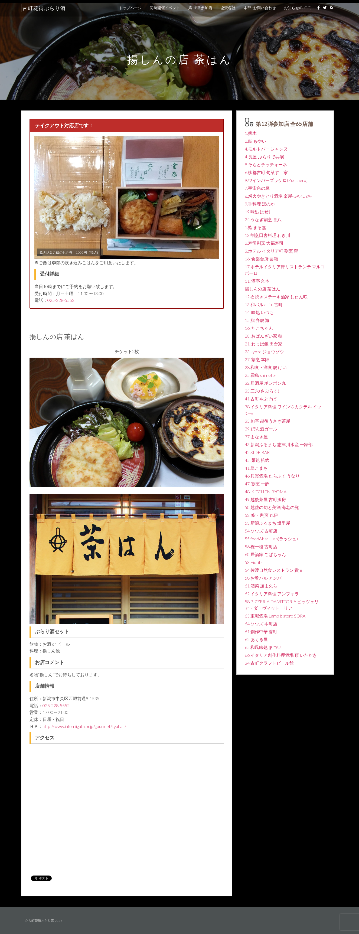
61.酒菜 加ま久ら (261, 585)
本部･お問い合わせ (260, 7)
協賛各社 (228, 7)
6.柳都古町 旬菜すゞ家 (266, 172)
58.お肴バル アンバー (265, 577)
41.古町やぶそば (260, 398)
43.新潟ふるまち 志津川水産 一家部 (279, 444)
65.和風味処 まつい (263, 647)
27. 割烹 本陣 (257, 359)
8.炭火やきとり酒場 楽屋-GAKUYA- (278, 195)
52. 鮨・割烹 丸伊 (261, 515)
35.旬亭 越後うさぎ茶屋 (267, 420)
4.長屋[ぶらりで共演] (265, 156)
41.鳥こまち (256, 468)
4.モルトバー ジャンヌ (266, 148)
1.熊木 (251, 133)
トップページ (130, 7)
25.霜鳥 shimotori (261, 375)
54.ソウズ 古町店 (261, 530)
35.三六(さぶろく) (262, 390)
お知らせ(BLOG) (298, 7)
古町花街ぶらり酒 (44, 8)
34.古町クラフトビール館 (269, 662)
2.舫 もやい (255, 140)
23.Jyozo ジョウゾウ (264, 351)
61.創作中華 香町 (261, 631)
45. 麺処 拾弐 (257, 460)
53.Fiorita (254, 562)
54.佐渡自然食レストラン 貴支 (274, 570)
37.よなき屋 (256, 436)
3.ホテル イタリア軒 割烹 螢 (271, 250)
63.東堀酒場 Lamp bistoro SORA (275, 615)
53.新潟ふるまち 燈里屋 (267, 522)
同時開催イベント (165, 7)
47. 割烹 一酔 (257, 483)
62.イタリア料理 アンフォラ (272, 593)
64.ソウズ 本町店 (261, 623)
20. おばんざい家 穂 (263, 335)
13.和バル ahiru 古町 (264, 304)
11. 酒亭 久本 (257, 280)
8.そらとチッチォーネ (266, 164)
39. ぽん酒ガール (261, 428)
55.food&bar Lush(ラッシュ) (271, 538)
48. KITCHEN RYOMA (265, 491)
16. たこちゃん (259, 328)
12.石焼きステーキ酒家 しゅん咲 (276, 296)
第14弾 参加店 (200, 7)
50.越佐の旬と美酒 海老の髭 (272, 507)
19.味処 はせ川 (259, 211)
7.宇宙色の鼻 (257, 188)
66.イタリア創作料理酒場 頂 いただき (281, 655)
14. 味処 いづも (259, 312)
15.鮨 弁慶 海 (257, 320)
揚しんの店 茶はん (262, 288)
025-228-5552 (60, 300)
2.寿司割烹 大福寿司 (264, 243)
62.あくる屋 (256, 639)
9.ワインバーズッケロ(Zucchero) (276, 180)
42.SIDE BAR (257, 452)
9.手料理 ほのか (260, 203)
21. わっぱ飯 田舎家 (263, 343)
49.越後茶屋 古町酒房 (265, 499)
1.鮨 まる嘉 (255, 227)
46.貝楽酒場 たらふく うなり (272, 475)
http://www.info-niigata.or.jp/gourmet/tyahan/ (84, 726)
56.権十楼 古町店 (261, 546)
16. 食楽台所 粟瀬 (261, 258)
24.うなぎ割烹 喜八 (263, 219)
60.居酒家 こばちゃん (265, 554)
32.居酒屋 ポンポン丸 (265, 383)
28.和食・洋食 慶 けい (266, 367)
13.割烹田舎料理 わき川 (267, 235)
